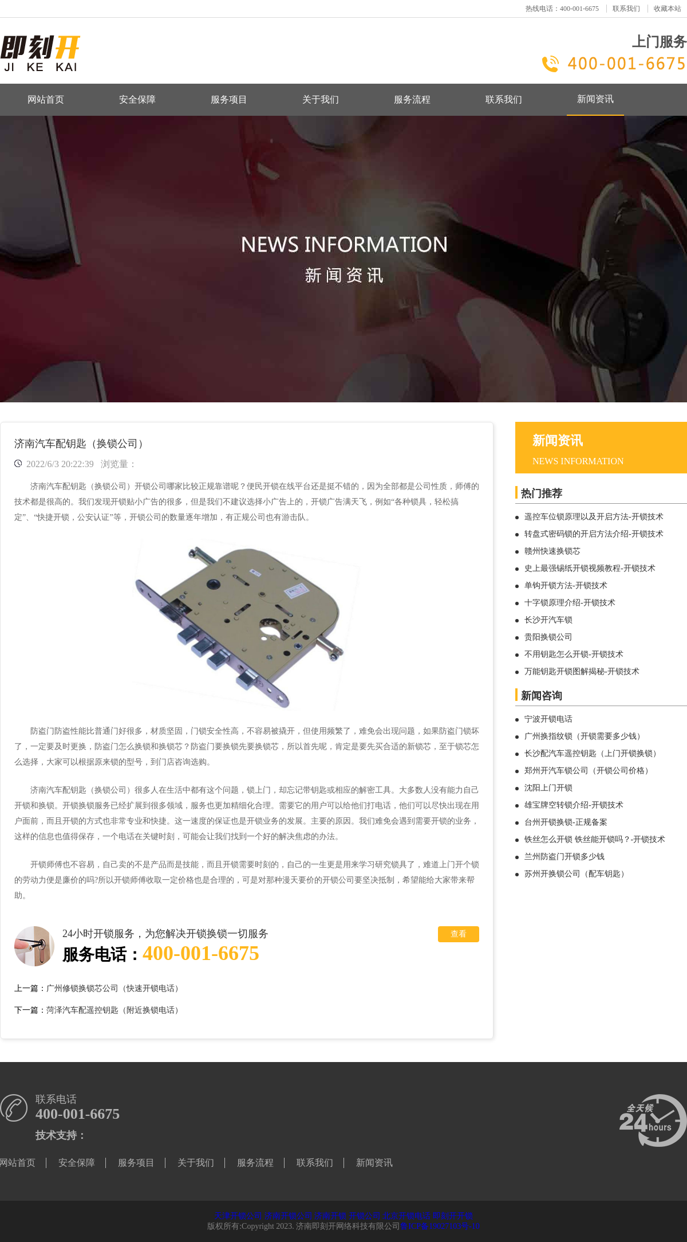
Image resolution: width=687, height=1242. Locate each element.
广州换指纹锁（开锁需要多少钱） (584, 736)
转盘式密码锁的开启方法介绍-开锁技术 (594, 534)
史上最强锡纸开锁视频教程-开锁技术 (590, 568)
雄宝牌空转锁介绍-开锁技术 (573, 805)
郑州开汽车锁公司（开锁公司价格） (588, 770)
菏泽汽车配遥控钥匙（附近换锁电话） (114, 1010)
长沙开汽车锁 (548, 620)
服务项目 (229, 99)
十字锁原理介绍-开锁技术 (569, 602)
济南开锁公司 (288, 1216)
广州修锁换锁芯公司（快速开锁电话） (114, 988)
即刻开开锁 (453, 1216)
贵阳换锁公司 (548, 637)
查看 (459, 934)
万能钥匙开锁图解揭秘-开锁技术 (581, 671)
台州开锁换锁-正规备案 (565, 822)
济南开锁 (330, 1216)
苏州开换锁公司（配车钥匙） (576, 873)
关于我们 (320, 99)
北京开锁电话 (406, 1216)
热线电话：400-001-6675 (562, 9)
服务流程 (412, 99)
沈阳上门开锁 (548, 787)
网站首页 (45, 99)
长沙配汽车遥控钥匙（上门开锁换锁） (592, 753)
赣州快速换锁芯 (552, 551)
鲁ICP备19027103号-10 (439, 1226)
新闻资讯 (595, 99)
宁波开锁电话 (548, 719)
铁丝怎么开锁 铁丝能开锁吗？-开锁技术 (594, 839)
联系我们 (626, 9)
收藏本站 (667, 9)
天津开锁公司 (238, 1216)
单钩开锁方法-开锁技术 (565, 585)
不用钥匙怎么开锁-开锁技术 (573, 654)
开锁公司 (365, 1216)
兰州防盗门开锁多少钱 (564, 856)
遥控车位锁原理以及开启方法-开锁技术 (594, 516)
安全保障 (137, 99)
